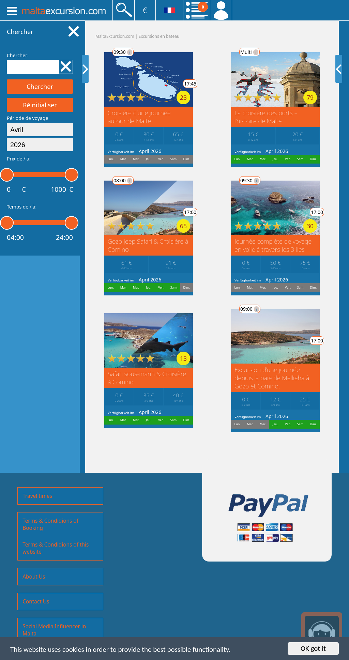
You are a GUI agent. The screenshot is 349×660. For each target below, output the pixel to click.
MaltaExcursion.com (114, 36)
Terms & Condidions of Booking (50, 524)
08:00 (118, 180)
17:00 (186, 212)
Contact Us (35, 601)
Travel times (37, 496)
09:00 (237, 309)
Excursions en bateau (159, 36)
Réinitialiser (40, 105)
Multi (237, 52)
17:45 (186, 83)
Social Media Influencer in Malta (54, 630)
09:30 (118, 52)
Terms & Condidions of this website (55, 548)
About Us (33, 576)
